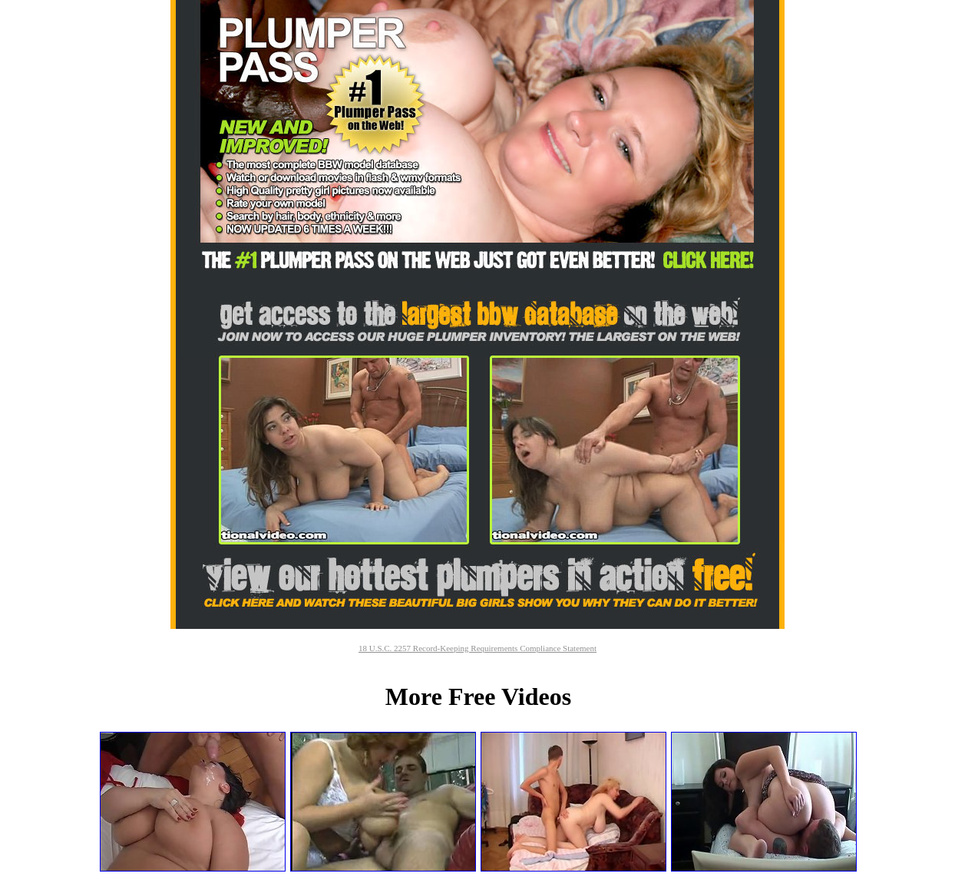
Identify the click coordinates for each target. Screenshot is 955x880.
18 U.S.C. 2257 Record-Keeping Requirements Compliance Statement (477, 648)
